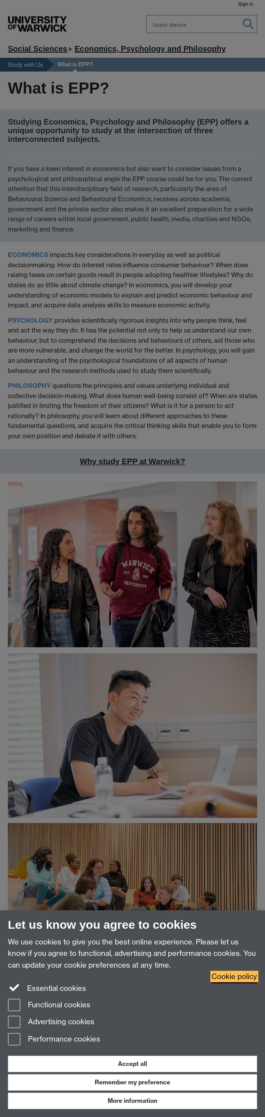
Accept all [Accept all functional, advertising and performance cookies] (132, 1063)
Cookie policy (234, 976)
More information (132, 1100)
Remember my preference (132, 1082)
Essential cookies (47, 988)
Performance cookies (54, 1039)
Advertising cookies (51, 1022)
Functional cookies (49, 1005)
